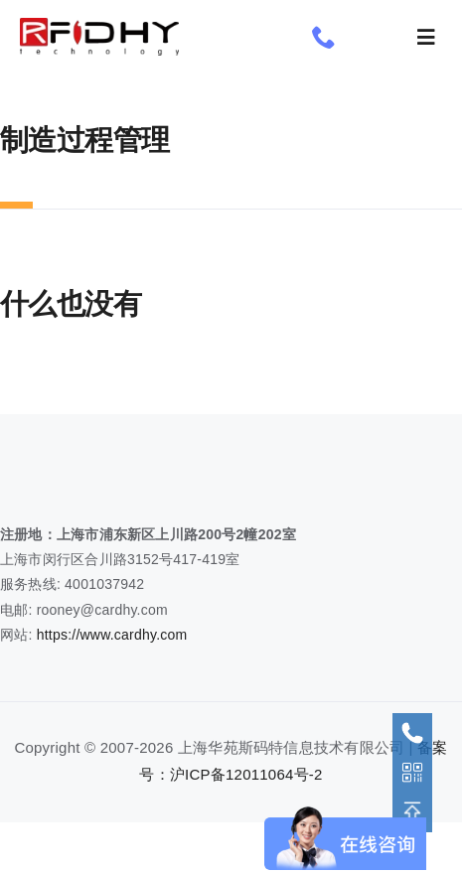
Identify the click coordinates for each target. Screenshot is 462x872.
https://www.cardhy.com (112, 635)
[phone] (324, 37)
